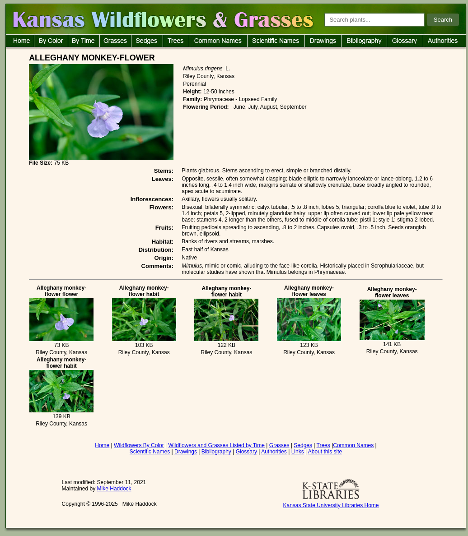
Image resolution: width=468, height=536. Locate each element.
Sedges (303, 445)
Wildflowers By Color (139, 445)
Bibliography (216, 451)
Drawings (185, 451)
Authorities (274, 451)
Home (102, 445)
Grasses (279, 445)
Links (297, 451)
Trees (323, 445)
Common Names (353, 445)
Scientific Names (150, 451)
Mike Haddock (114, 488)
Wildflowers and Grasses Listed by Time (216, 445)
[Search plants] (374, 20)
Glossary (246, 451)
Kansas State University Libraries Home (331, 505)
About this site (325, 451)
